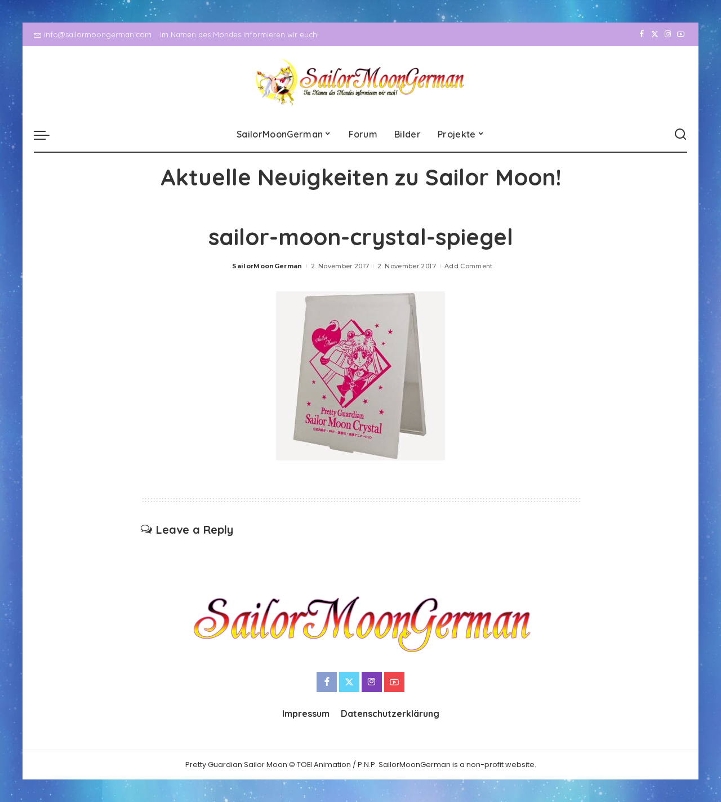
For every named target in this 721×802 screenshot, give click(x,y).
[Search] (680, 135)
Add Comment (468, 266)
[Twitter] (654, 34)
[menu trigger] (47, 135)
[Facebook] (641, 34)
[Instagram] (667, 34)
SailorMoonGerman (267, 266)
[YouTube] (680, 34)
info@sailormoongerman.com (93, 34)
